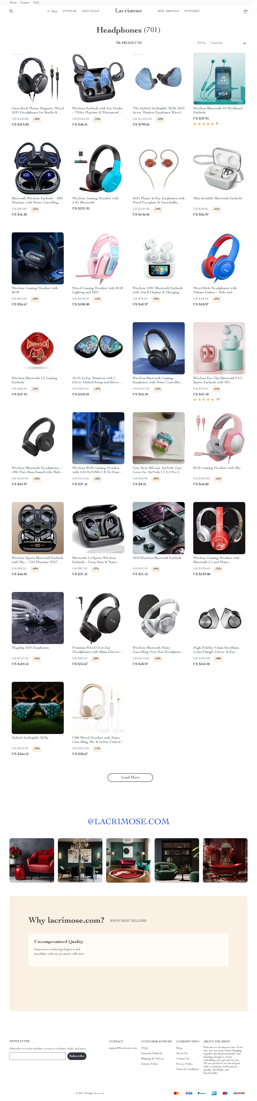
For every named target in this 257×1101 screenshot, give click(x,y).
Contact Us (182, 1059)
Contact (25, 3)
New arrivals (168, 11)
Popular (69, 11)
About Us (182, 1054)
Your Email (19, 1056)
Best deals (90, 11)
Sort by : (202, 43)
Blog (179, 1048)
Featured (192, 11)
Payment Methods (151, 1054)
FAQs (144, 1048)
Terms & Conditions (187, 1070)
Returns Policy (149, 1064)
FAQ (36, 3)
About (13, 3)
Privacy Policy (184, 1064)
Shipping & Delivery (152, 1059)
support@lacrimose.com (123, 1048)
